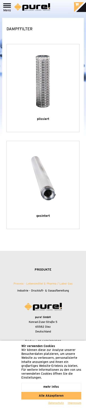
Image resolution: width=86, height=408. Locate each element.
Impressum (74, 403)
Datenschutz (56, 403)
